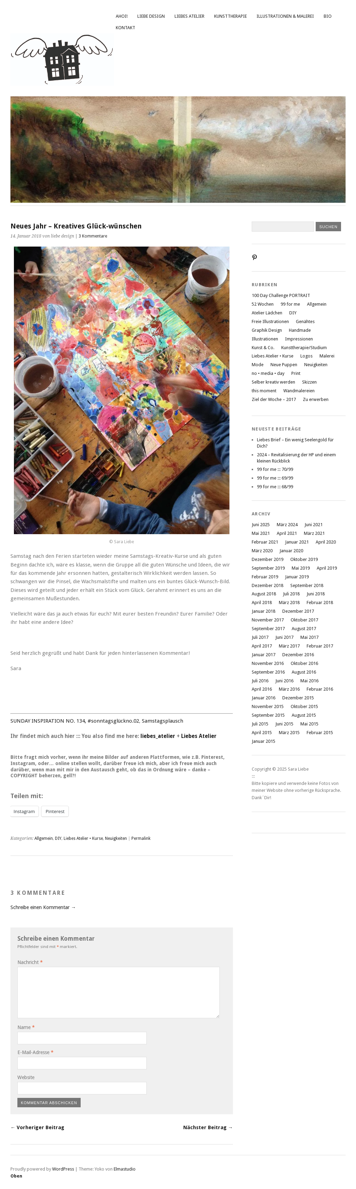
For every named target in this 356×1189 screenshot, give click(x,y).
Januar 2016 (263, 697)
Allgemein (43, 838)
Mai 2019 (301, 568)
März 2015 (289, 732)
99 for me (290, 304)
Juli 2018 (291, 593)
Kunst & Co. (263, 347)
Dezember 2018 (267, 585)
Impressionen (299, 339)
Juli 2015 (260, 723)
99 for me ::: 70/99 (275, 469)
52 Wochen (263, 304)
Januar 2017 (263, 654)
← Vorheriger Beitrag (37, 1127)
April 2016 (262, 689)
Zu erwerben (316, 399)
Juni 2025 (261, 524)
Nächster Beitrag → (208, 1127)
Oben (16, 1176)
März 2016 (289, 689)
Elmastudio (125, 1169)
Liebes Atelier (189, 16)
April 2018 (262, 602)
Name (26, 1027)
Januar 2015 (263, 741)
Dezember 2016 (298, 654)
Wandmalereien (299, 390)
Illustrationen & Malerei (285, 16)
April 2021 (287, 533)
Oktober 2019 (304, 559)
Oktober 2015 (304, 706)
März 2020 (262, 550)
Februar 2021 (265, 542)
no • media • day (268, 373)
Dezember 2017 (298, 611)
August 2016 (304, 672)
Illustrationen (265, 339)
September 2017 (268, 628)
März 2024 (287, 524)
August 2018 (264, 593)
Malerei (326, 356)
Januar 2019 (297, 576)
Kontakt (125, 27)
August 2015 (304, 715)
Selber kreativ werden (273, 382)
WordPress (63, 1169)
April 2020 (326, 542)
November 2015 (268, 706)
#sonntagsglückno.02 (113, 721)
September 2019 (268, 568)
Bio (328, 16)
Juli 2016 (260, 680)
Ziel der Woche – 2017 (274, 399)
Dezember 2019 (267, 559)
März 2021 (314, 533)
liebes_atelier (157, 736)
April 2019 (327, 568)
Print (295, 373)
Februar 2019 (265, 576)
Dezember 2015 (298, 697)
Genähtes (305, 321)
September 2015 (268, 715)
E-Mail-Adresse (35, 1052)
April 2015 (262, 732)
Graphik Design (267, 330)
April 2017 (262, 646)
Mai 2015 (309, 723)
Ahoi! (122, 16)
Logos (306, 356)
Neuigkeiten (116, 838)
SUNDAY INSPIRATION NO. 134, (48, 721)
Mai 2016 (309, 680)
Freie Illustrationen (270, 321)
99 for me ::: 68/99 (275, 486)
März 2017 (289, 646)
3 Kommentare (93, 236)
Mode (258, 364)
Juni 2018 (316, 593)
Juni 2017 (284, 637)
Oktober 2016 (304, 663)
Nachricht (30, 962)
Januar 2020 (291, 550)
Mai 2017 (309, 637)
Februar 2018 (320, 602)
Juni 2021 (314, 524)
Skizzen (309, 382)
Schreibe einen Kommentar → (43, 907)
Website (25, 1077)
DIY (58, 838)
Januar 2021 (297, 542)
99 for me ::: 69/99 (275, 478)
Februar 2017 (320, 646)
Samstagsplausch (162, 721)
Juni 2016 (284, 680)
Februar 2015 (320, 732)
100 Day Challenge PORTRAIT (281, 295)
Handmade (300, 330)
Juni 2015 (284, 723)
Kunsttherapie (230, 16)
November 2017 (268, 619)
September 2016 (268, 672)
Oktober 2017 (304, 619)
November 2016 (268, 663)
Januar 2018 (263, 611)
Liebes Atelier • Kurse (83, 838)
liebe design (151, 16)
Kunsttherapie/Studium (304, 347)
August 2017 (304, 628)
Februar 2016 (320, 689)
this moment (264, 390)
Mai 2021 (261, 533)
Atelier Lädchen (267, 312)
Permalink (141, 838)
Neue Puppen (283, 364)
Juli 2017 (260, 637)
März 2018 (289, 602)
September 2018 (306, 585)
